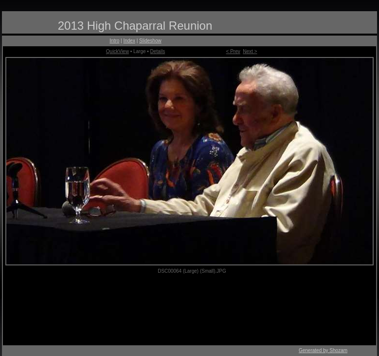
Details (157, 51)
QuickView (117, 51)
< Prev (233, 51)
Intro (114, 40)
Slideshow (150, 40)
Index (129, 40)
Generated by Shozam (323, 350)
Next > (250, 51)
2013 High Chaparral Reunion (135, 25)
